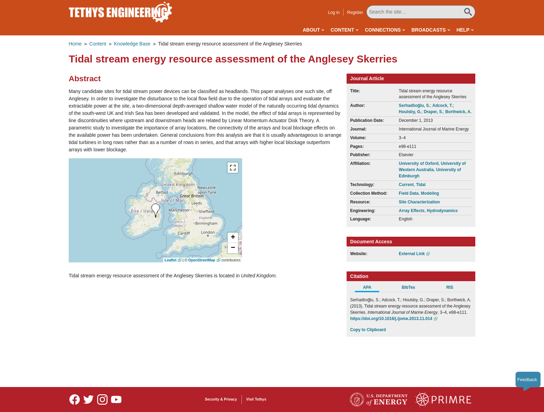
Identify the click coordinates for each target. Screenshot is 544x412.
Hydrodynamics (442, 210)
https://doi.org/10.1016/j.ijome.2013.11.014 (391, 318)
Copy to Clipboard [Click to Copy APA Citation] (368, 329)
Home (75, 44)
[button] (233, 238)
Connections (383, 30)
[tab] (370, 288)
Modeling (430, 193)
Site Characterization (419, 202)
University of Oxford (419, 163)
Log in (333, 12)
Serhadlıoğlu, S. (414, 105)
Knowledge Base (132, 44)
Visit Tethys (256, 399)
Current (406, 184)
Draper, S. (433, 111)
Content (342, 30)
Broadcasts (428, 30)
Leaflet (171, 260)
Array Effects (412, 210)
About (311, 30)
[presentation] (155, 210)
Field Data (409, 193)
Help (463, 30)
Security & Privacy (221, 399)
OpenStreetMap (201, 260)
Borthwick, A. (458, 111)
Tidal (421, 184)
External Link (412, 253)
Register (355, 12)
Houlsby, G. (410, 111)
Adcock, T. (442, 105)
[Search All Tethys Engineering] (420, 12)
